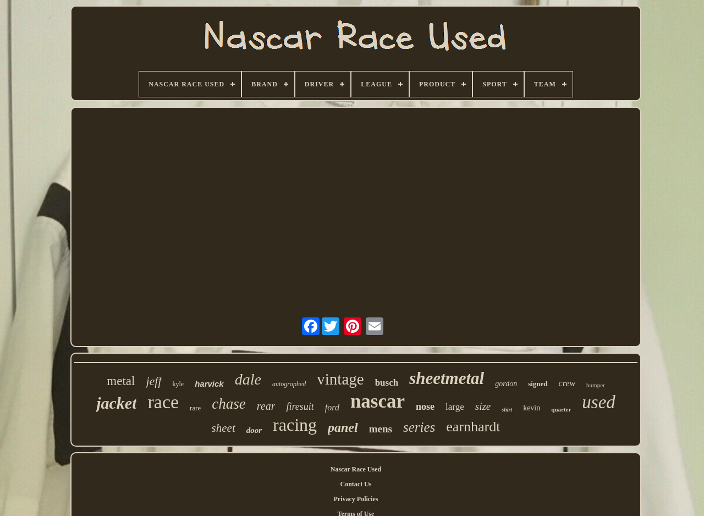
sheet (223, 428)
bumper (595, 385)
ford (332, 407)
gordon (506, 384)
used (598, 402)
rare (195, 408)
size (483, 406)
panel (343, 427)
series (419, 427)
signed (537, 384)
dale (248, 379)
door (254, 430)
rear (266, 406)
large (455, 407)
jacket (116, 403)
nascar (377, 401)
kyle (178, 384)
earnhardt (473, 427)
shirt (507, 410)
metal (121, 381)
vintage (340, 379)
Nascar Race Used (356, 469)
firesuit (300, 406)
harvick (209, 383)
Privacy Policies (356, 499)
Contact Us (356, 484)
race (163, 402)
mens (380, 429)
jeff (153, 381)
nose (425, 406)
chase (228, 404)
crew (567, 383)
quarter (561, 409)
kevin (531, 408)
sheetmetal (446, 378)
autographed (289, 384)
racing (295, 425)
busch (387, 382)
